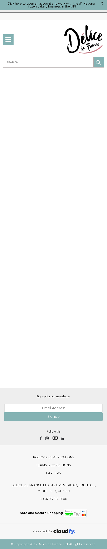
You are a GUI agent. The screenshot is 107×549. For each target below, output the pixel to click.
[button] (98, 62)
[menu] (8, 39)
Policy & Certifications (53, 457)
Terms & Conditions (53, 465)
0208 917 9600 (53, 499)
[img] (41, 438)
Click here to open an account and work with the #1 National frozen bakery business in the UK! (51, 5)
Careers (53, 473)
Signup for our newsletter (53, 396)
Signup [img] (54, 417)
